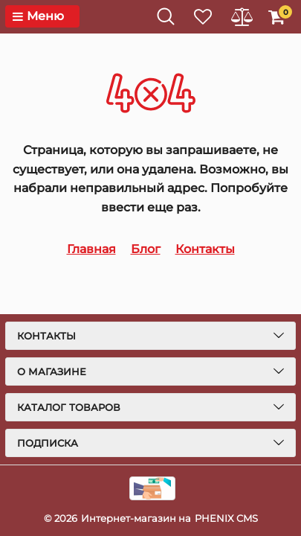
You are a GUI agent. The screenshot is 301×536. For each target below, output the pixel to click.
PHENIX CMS (226, 518)
